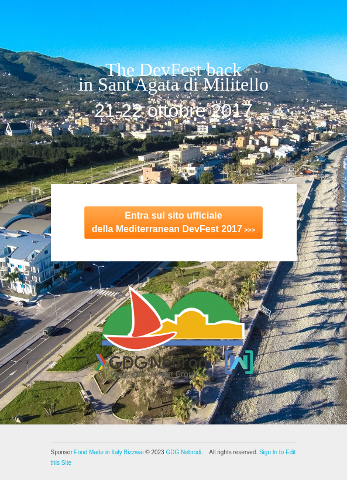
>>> (173, 222)
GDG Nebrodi (183, 452)
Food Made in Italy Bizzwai (109, 452)
